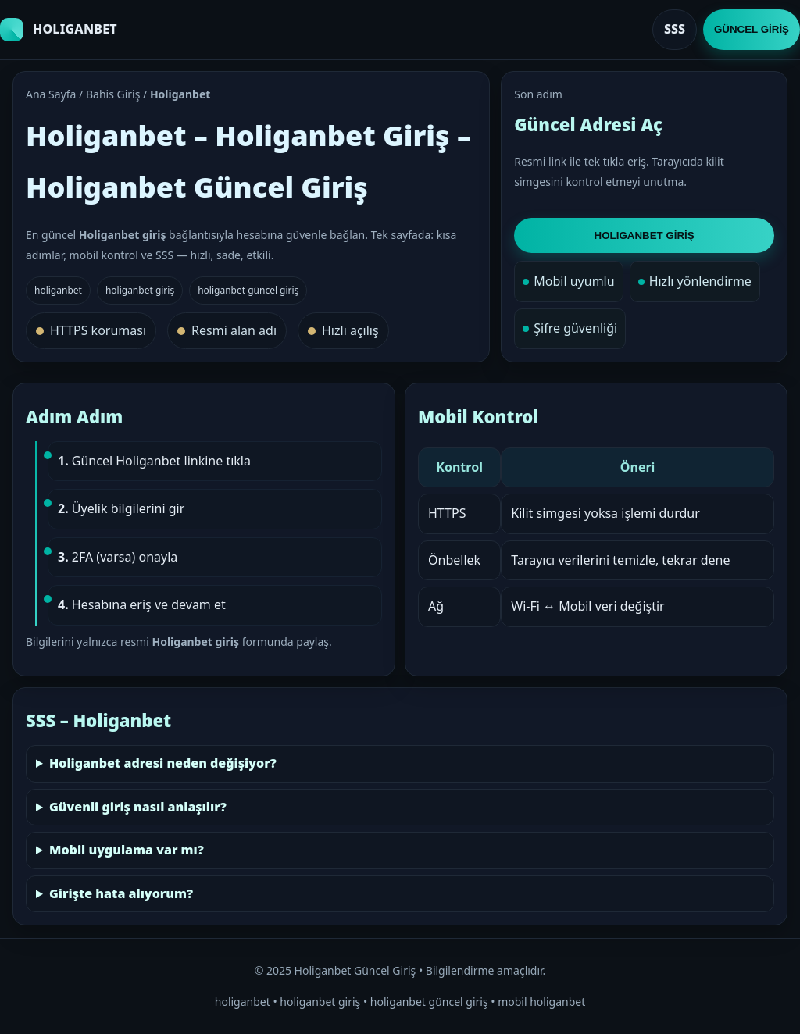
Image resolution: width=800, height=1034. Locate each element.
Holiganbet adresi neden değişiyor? (163, 763)
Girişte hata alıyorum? (121, 893)
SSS (674, 28)
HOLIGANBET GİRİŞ (645, 235)
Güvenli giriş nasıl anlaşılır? (138, 806)
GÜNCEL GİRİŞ (751, 29)
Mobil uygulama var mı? (126, 849)
